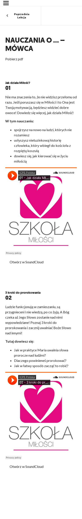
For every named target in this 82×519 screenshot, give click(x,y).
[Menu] (6, 3)
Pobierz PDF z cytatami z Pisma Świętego (39, 485)
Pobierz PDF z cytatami (27, 278)
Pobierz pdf (14, 59)
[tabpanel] (41, 278)
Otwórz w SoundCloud (27, 262)
